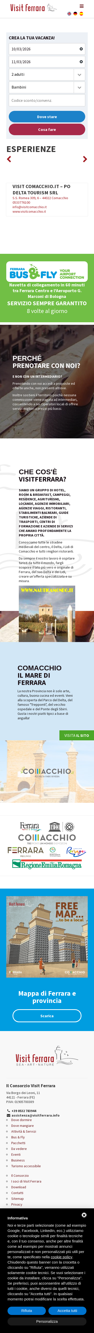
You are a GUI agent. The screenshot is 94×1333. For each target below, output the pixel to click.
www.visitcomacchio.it (29, 211)
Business (18, 1160)
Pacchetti (18, 1143)
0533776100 (21, 202)
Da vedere (19, 1148)
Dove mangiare (22, 1125)
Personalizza (47, 1321)
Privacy (16, 1204)
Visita (76, 735)
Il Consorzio (20, 1175)
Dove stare (47, 116)
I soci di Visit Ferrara (26, 1181)
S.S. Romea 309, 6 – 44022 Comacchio (47, 191)
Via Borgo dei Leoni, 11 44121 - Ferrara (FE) (23, 1095)
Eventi (16, 1154)
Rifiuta (26, 1310)
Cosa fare (47, 129)
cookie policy (61, 1257)
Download (18, 1187)
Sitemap (17, 1198)
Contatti (17, 1193)
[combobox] (47, 75)
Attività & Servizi (23, 1131)
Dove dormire (21, 1120)
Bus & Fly (18, 1137)
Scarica (47, 1015)
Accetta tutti (67, 1310)
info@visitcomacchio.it (30, 207)
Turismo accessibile (26, 1166)
